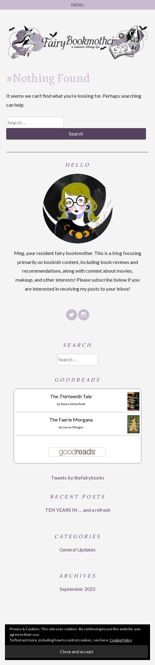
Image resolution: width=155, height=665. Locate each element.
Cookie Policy (121, 640)
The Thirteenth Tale (71, 396)
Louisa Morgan (73, 427)
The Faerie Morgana (71, 419)
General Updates (77, 549)
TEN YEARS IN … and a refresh (77, 510)
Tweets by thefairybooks (77, 477)
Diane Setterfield (73, 404)
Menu (77, 4)
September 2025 (77, 589)
